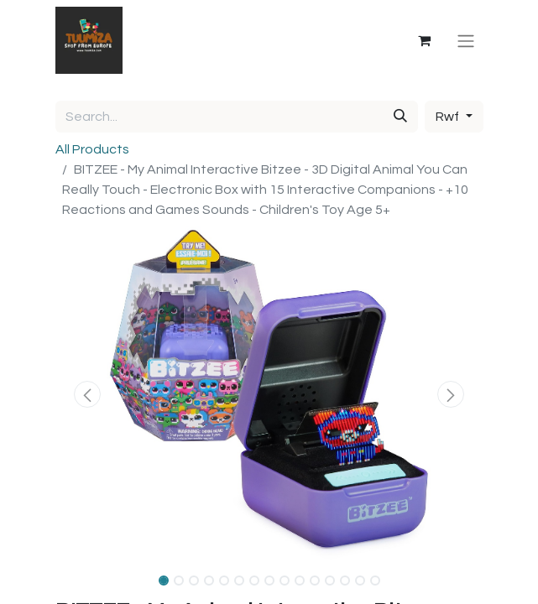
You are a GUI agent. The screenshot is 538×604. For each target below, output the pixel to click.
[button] (87, 394)
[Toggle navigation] (465, 40)
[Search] (400, 117)
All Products (92, 149)
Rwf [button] (449, 116)
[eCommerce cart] (424, 40)
